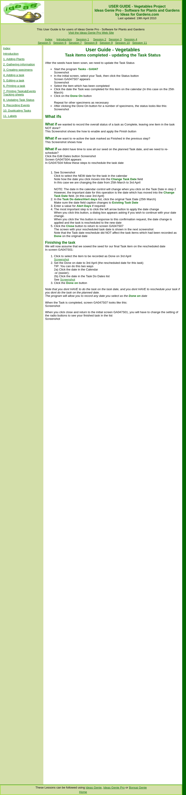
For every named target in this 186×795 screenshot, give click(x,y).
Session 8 (90, 42)
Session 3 (115, 39)
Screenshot (61, 259)
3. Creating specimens (18, 69)
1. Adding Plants (13, 59)
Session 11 (139, 42)
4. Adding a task (13, 75)
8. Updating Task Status (18, 100)
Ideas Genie (94, 787)
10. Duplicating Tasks (17, 110)
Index (48, 39)
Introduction (64, 39)
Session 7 (75, 42)
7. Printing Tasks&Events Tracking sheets (19, 92)
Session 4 (130, 39)
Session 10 (122, 42)
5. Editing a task (13, 80)
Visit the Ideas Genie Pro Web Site (91, 32)
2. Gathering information (19, 64)
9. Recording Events (16, 105)
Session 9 (106, 42)
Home (83, 792)
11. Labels (10, 116)
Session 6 (59, 42)
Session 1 (82, 39)
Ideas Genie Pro (114, 787)
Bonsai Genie (138, 787)
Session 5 (44, 42)
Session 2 (99, 39)
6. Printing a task (14, 85)
